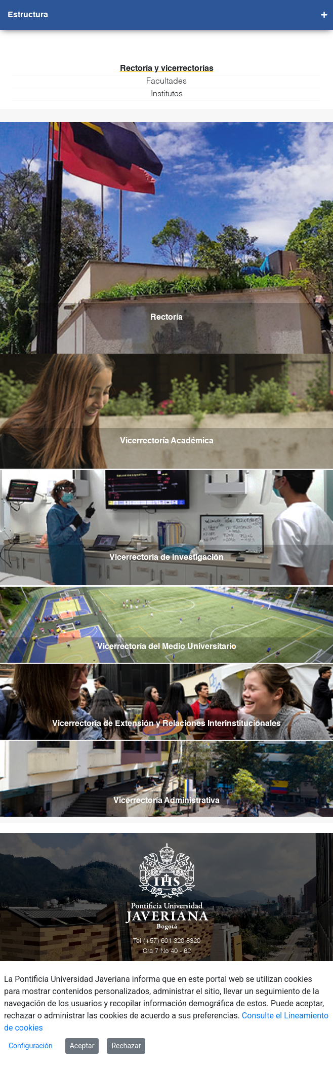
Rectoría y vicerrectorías (167, 69)
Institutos (167, 94)
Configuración (31, 1046)
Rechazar (126, 1046)
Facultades (166, 82)
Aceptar (82, 1046)
